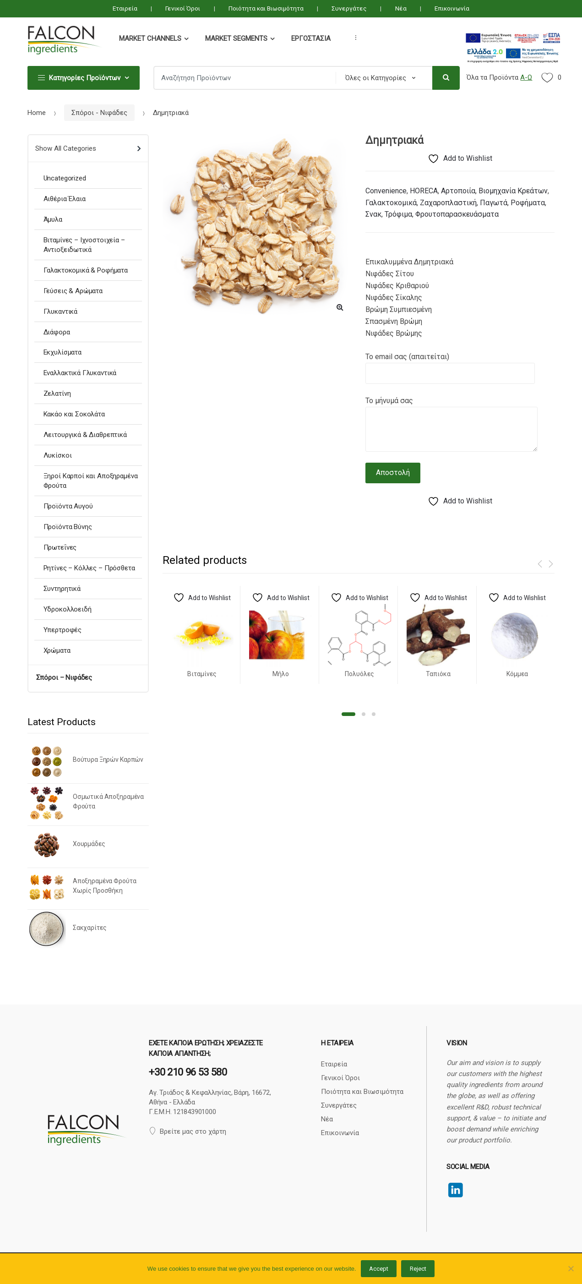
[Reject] (570, 1268)
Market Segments (236, 38)
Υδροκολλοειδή (68, 609)
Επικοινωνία (452, 8)
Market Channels (150, 38)
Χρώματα (57, 650)
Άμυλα (53, 219)
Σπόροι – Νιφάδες (64, 677)
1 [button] (348, 714)
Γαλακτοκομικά (391, 202)
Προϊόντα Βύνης (68, 527)
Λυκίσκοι (58, 455)
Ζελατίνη (57, 393)
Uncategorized (65, 178)
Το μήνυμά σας (451, 406)
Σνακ (373, 214)
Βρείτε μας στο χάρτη (187, 1131)
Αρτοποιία (458, 190)
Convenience (386, 190)
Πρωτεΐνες (60, 547)
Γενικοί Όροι (182, 8)
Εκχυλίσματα (63, 352)
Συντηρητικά (62, 589)
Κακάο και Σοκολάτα (74, 414)
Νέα (401, 8)
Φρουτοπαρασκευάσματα (457, 214)
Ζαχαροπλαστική (448, 202)
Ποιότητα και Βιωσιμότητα (266, 8)
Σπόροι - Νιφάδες (99, 113)
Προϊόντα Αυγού (68, 506)
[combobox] (241, 78)
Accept (378, 1268)
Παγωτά (493, 202)
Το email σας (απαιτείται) (450, 364)
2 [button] (363, 714)
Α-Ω (526, 77)
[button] (339, 307)
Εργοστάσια (311, 38)
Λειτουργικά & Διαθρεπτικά (85, 435)
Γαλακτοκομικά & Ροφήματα (86, 270)
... (353, 37)
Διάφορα (57, 332)
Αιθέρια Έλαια (65, 199)
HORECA (424, 190)
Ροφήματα (528, 202)
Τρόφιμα (398, 214)
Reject (418, 1268)
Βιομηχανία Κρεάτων (513, 190)
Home (36, 113)
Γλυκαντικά (61, 311)
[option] (257, 226)
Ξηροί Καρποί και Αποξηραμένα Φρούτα (91, 481)
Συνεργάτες (349, 8)
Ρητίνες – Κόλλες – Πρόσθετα (89, 568)
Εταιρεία (125, 8)
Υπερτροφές (63, 630)
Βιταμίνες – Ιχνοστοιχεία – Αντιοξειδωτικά (84, 245)
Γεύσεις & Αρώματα (73, 291)
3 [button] (373, 714)
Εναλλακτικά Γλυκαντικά (80, 373)
